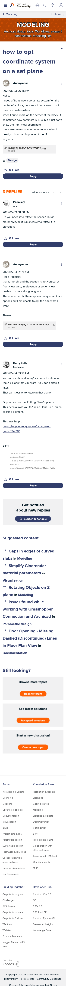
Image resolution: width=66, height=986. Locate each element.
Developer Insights (43, 924)
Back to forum (33, 694)
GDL (35, 900)
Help (52, 5)
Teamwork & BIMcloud (14, 851)
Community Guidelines (49, 979)
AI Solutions (8, 906)
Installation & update (13, 791)
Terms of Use (27, 979)
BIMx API (37, 906)
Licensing (7, 797)
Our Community (11, 874)
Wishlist (6, 930)
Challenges (8, 900)
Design (12, 160)
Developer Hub (42, 887)
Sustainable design (12, 845)
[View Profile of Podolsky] (19, 202)
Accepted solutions (33, 721)
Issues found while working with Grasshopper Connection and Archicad (28, 609)
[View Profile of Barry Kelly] (20, 363)
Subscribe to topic (35, 519)
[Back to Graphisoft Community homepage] (21, 5)
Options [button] (56, 14)
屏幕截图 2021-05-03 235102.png (27, 148)
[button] (6, 169)
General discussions (13, 868)
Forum (6, 784)
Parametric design (17, 624)
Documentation (15, 653)
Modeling (24, 558)
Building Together (13, 887)
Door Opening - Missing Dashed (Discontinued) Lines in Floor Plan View (30, 638)
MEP (35, 868)
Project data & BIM (12, 833)
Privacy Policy (10, 979)
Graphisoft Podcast (12, 918)
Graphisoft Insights (12, 894)
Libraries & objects (12, 809)
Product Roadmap (12, 936)
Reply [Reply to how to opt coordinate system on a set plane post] (33, 176)
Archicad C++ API (42, 894)
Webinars (7, 924)
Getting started (41, 803)
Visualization (13, 580)
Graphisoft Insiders (12, 912)
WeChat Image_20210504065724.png (30, 324)
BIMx (5, 827)
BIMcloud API (40, 912)
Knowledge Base (43, 784)
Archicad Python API (44, 918)
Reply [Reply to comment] (33, 244)
